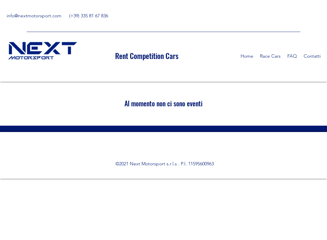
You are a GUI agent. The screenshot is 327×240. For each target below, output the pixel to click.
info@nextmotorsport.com (34, 16)
